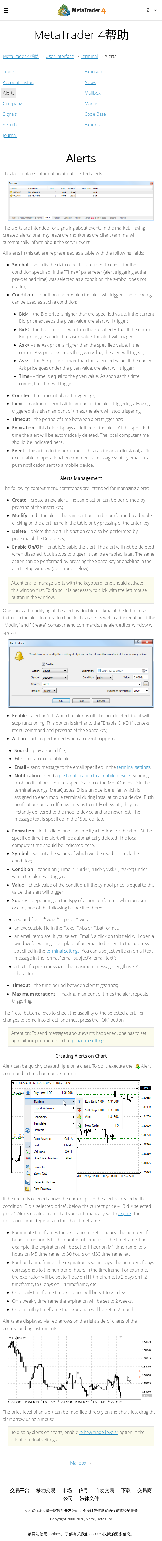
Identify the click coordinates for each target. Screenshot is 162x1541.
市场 (67, 1490)
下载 (126, 1490)
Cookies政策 (100, 1533)
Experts (92, 124)
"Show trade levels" (98, 1432)
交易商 (144, 1490)
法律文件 (89, 1498)
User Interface (60, 56)
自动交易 (104, 1490)
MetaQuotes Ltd (99, 1518)
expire (124, 1213)
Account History (18, 82)
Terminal (89, 56)
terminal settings (133, 767)
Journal (10, 135)
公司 (68, 1498)
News (90, 82)
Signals (10, 114)
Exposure (94, 72)
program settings (88, 1040)
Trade (8, 72)
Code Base (95, 114)
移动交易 (45, 1490)
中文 (148, 10)
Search (10, 124)
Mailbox (93, 93)
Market (92, 103)
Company (12, 103)
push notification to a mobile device (94, 775)
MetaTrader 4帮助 (21, 56)
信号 (83, 1490)
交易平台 (19, 1490)
